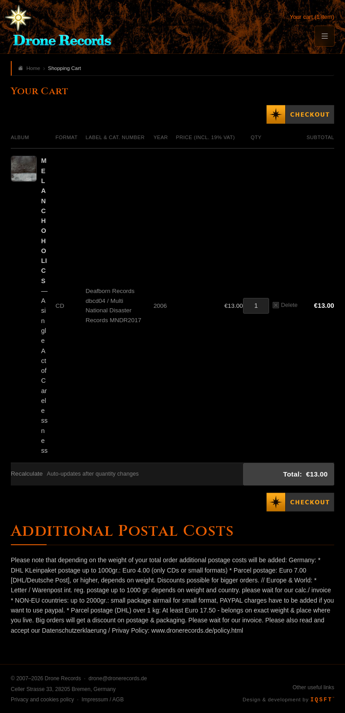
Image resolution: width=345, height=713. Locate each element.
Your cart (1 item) (312, 16)
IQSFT (322, 700)
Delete (285, 305)
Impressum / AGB (102, 699)
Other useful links (313, 687)
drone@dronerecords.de (117, 678)
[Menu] (324, 36)
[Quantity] (256, 306)
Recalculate (27, 473)
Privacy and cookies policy (42, 699)
